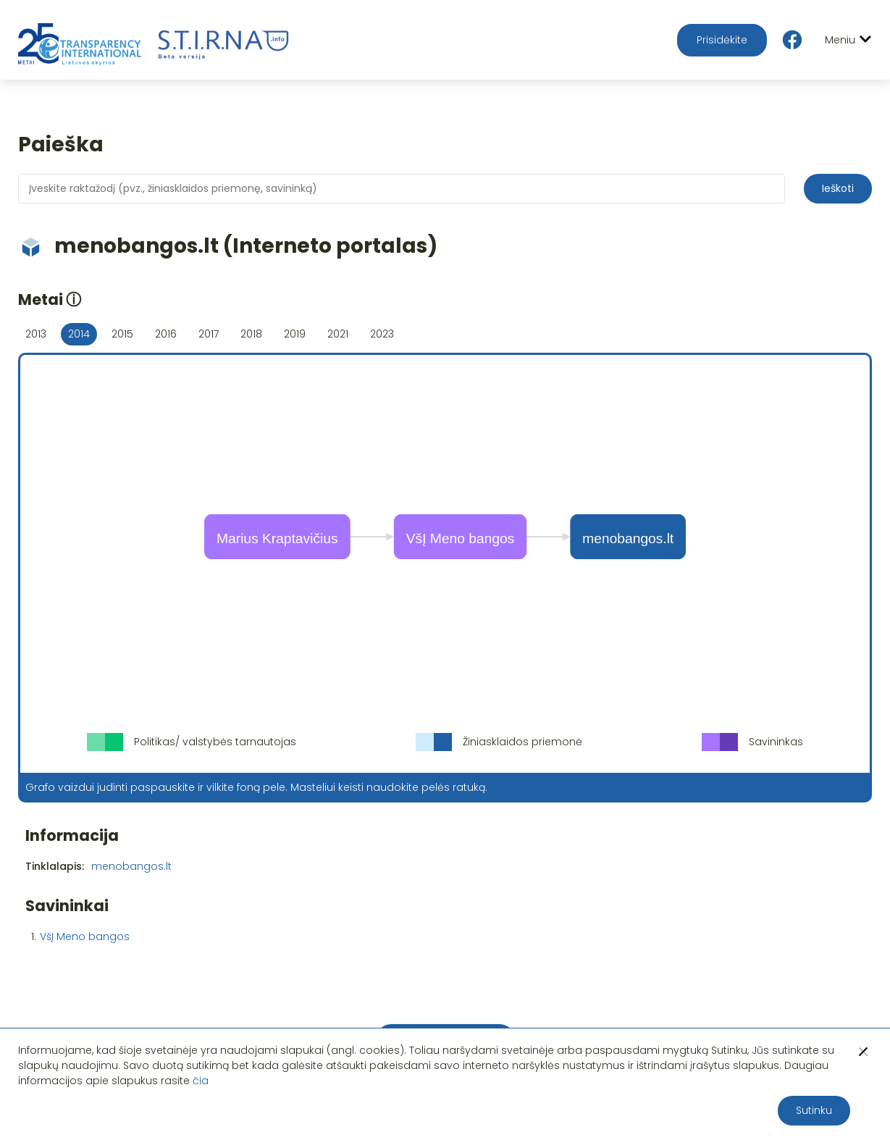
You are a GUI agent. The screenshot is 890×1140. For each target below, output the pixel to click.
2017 (208, 334)
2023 (382, 334)
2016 (166, 334)
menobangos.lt (131, 866)
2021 (337, 334)
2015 (122, 334)
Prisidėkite (722, 40)
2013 (35, 334)
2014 (79, 334)
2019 (295, 334)
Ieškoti (838, 188)
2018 (251, 334)
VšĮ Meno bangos (85, 936)
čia (201, 1080)
